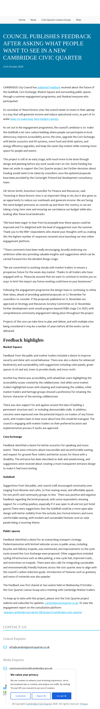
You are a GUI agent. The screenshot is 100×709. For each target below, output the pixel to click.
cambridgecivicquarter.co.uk (61, 603)
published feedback (48, 87)
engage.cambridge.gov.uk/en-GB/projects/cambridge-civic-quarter (43, 612)
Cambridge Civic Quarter (50, 8)
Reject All (41, 695)
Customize (21, 695)
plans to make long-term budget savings (34, 119)
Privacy (84, 703)
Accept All (61, 695)
